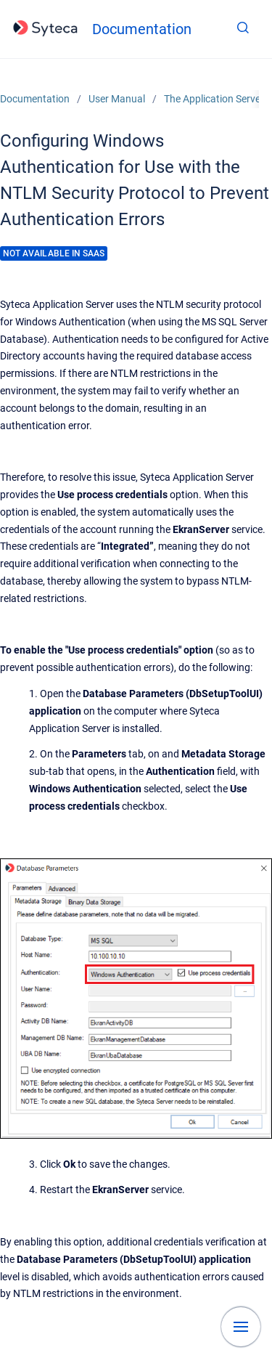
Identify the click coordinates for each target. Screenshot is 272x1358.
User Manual (116, 99)
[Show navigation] (240, 1326)
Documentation (141, 29)
